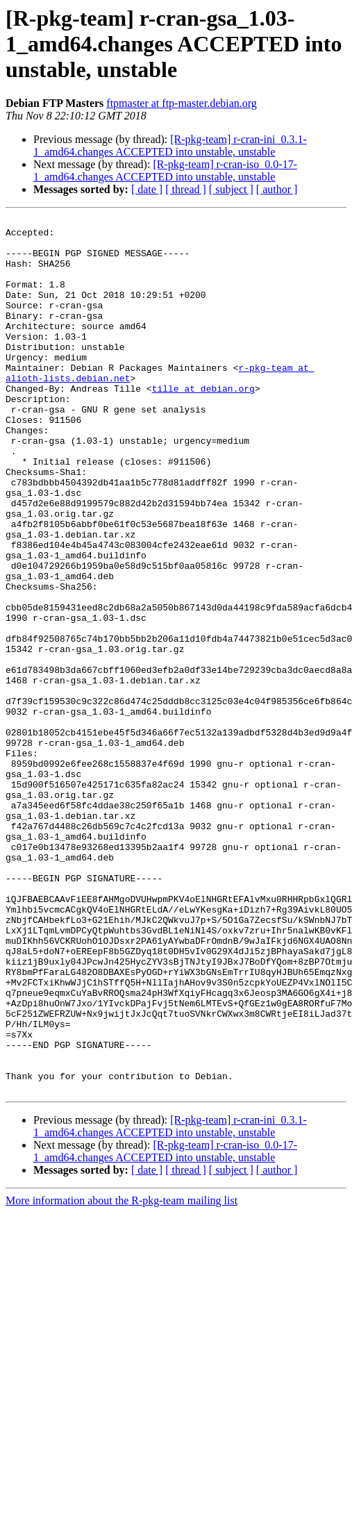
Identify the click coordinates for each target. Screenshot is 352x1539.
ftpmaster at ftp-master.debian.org (181, 103)
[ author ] (277, 189)
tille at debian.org (203, 423)
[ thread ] (185, 189)
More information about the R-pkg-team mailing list (121, 1375)
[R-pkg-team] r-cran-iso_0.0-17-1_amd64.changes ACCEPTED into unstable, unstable (165, 170)
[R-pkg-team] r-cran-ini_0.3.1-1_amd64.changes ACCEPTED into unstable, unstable (170, 145)
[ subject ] (231, 189)
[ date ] (146, 189)
